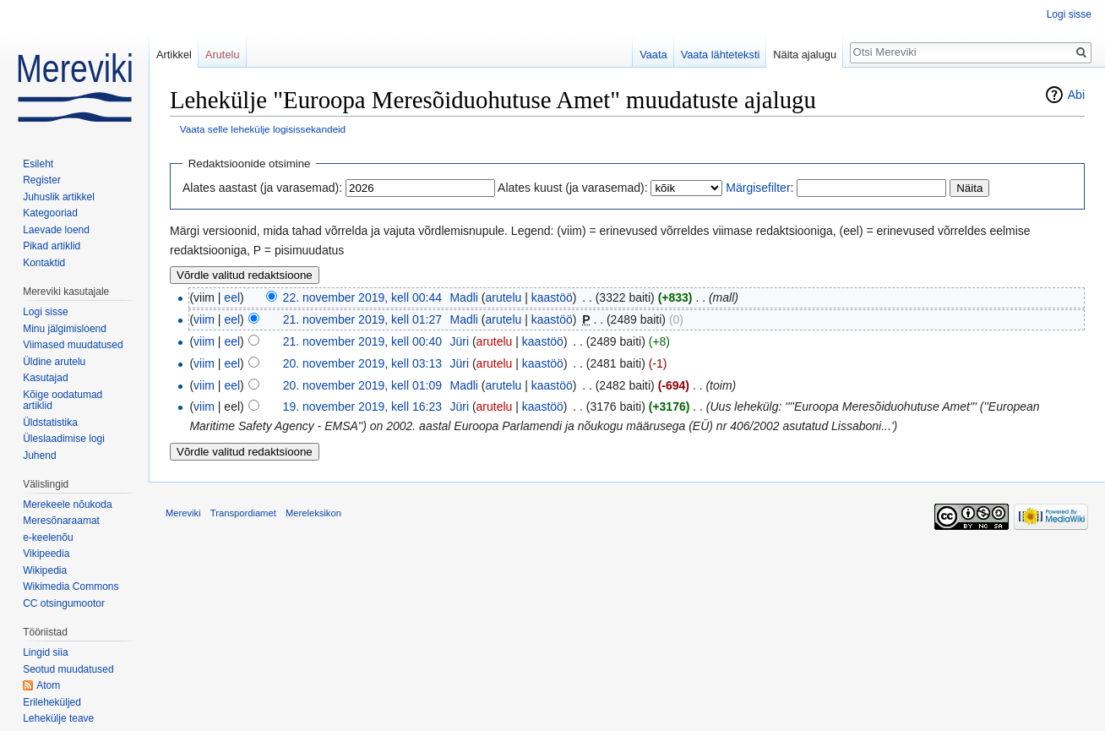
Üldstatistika (50, 422)
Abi (1076, 94)
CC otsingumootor (64, 603)
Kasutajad (45, 378)
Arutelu (222, 54)
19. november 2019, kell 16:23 (362, 406)
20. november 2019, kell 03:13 (362, 363)
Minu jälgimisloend (64, 329)
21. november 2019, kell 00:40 (362, 341)
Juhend (39, 455)
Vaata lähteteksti (720, 54)
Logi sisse (1069, 14)
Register (42, 180)
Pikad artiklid (51, 246)
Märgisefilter (758, 187)
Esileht (38, 164)
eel (232, 297)
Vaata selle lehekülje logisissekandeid (263, 128)
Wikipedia (45, 570)
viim (204, 319)
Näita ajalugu (804, 54)
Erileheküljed (52, 702)
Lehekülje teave (58, 718)
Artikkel (174, 54)
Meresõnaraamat (61, 520)
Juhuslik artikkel (59, 197)
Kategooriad (50, 213)
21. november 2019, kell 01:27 (362, 319)
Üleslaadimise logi (64, 439)
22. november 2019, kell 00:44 (362, 297)
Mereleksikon (313, 513)
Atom (48, 685)
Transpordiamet (243, 513)
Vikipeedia (46, 553)
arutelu (503, 297)
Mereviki (183, 513)
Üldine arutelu (54, 362)
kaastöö (552, 297)
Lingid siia (45, 652)
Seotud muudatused (68, 669)
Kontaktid (44, 263)
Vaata (653, 54)
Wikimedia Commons (70, 586)
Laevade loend (56, 230)
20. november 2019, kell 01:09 (362, 385)
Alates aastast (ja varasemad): (262, 187)
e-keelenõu (48, 537)
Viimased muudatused (73, 345)
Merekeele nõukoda (67, 504)
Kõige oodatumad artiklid (62, 400)
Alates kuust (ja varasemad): (572, 187)
